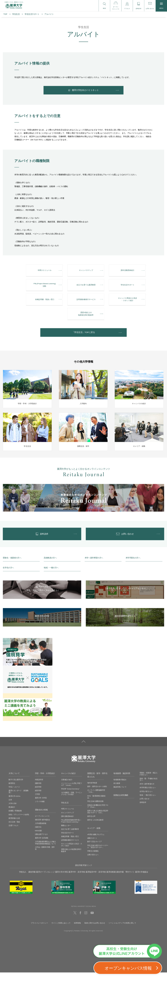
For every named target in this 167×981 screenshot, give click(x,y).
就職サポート (92, 847)
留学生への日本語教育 (95, 829)
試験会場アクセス (41, 843)
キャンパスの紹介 (68, 782)
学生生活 (16, 14)
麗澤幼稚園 (111, 881)
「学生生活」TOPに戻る (83, 339)
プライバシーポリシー (39, 932)
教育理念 (12, 792)
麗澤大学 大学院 (41, 807)
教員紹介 (12, 816)
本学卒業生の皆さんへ (148, 796)
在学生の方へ (8, 576)
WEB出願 (38, 839)
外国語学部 (39, 788)
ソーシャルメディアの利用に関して (122, 932)
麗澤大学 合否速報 (41, 847)
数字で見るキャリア (94, 850)
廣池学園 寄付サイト (125, 881)
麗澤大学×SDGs (14, 805)
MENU (161, 6)
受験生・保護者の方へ (12, 566)
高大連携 (116, 792)
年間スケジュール (67, 818)
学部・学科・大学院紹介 (45, 782)
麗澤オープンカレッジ (45, 881)
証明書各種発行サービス (70, 849)
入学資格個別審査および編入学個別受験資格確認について (45, 851)
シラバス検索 (40, 810)
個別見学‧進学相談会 (42, 828)
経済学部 (38, 795)
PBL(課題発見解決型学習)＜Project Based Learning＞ (71, 829)
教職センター (66, 834)
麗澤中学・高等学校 (76, 881)
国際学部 (38, 792)
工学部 (37, 803)
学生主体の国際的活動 (95, 810)
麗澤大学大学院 (61, 881)
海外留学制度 (92, 792)
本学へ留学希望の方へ (94, 566)
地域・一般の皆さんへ (148, 804)
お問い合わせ (144, 807)
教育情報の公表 (14, 827)
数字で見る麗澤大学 (16, 788)
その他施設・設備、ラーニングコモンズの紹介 (71, 802)
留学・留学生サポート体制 (97, 795)
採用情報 (77, 932)
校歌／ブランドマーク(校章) (19, 823)
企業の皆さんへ (93, 863)
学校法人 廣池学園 (27, 881)
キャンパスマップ (67, 821)
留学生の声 (91, 825)
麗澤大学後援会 (141, 881)
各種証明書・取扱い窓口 (70, 845)
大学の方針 (13, 812)
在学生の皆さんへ (146, 800)
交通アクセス (13, 834)
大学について (14, 782)
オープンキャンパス (42, 825)
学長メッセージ (14, 795)
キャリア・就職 (93, 837)
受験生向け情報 (41, 818)
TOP (5, 14)
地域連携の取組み (119, 788)
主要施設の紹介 (66, 788)
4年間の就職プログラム (95, 843)
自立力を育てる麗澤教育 (70, 838)
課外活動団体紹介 (67, 825)
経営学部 (38, 799)
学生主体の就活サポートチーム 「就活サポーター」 (97, 855)
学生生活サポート (32, 14)
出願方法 (38, 836)
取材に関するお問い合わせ (94, 932)
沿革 (10, 809)
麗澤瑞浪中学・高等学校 (96, 881)
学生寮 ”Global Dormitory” (70, 797)
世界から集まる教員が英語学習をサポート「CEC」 (97, 820)
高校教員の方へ (50, 566)
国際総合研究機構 (120, 804)
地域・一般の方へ (51, 576)
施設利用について (119, 795)
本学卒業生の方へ (133, 566)
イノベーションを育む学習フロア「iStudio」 (71, 793)
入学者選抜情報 (40, 832)
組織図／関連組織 (15, 819)
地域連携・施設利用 (121, 782)
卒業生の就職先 (93, 860)
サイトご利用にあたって (61, 932)
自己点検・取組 (14, 830)
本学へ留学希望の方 (147, 793)
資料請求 (143, 811)
